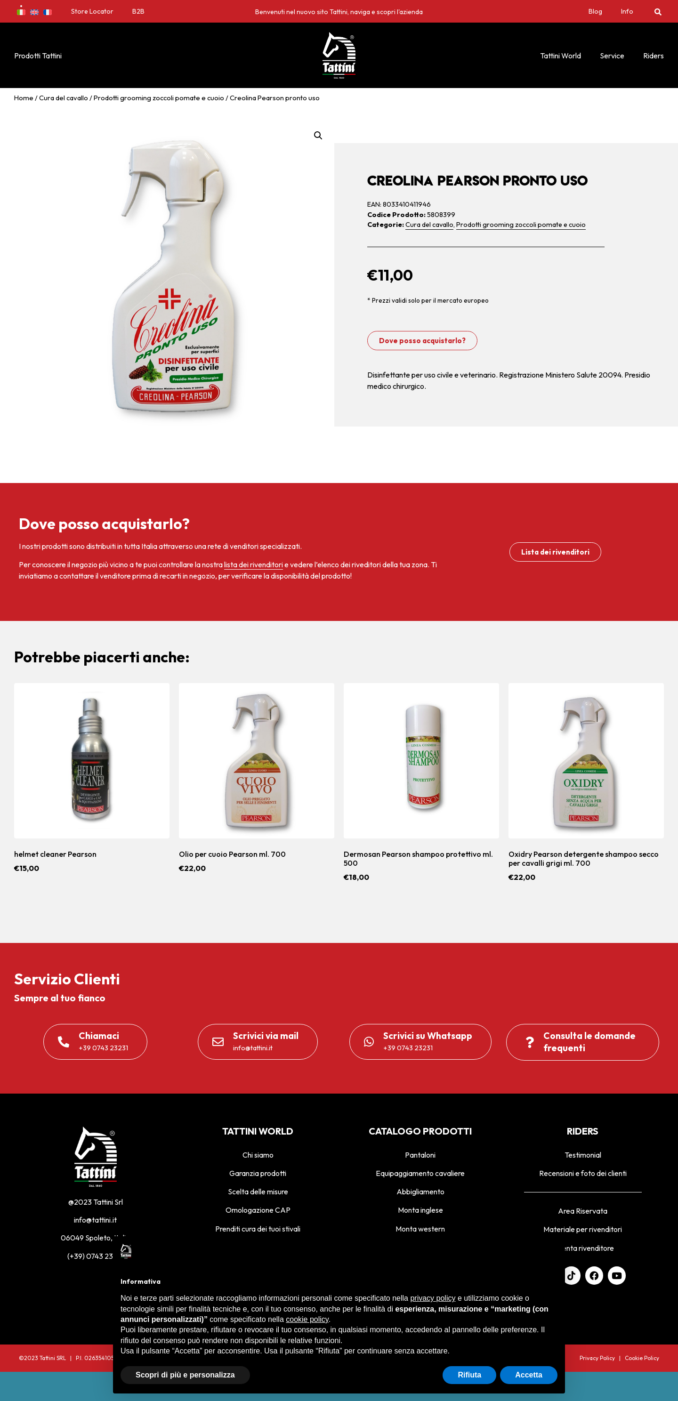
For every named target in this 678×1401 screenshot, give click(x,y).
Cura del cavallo (63, 97)
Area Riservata (582, 1211)
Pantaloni (420, 1154)
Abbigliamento (420, 1191)
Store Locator (92, 11)
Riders (653, 55)
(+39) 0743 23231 (95, 1256)
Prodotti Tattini (38, 55)
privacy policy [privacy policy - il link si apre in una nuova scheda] (432, 1298)
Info (627, 11)
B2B (138, 11)
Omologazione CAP (258, 1210)
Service (612, 55)
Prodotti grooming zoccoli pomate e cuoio (159, 97)
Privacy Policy (597, 1357)
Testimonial (583, 1154)
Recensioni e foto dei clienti (583, 1173)
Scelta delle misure (258, 1191)
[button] (658, 11)
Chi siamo (258, 1154)
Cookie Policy (642, 1357)
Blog (595, 11)
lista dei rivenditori (253, 564)
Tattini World (560, 55)
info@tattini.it (95, 1219)
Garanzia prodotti (257, 1173)
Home (23, 97)
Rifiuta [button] (469, 1375)
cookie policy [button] (307, 1319)
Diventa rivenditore (582, 1248)
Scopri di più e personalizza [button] (185, 1375)
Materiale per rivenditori (582, 1229)
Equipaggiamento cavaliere (420, 1173)
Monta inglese (420, 1210)
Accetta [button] (528, 1375)
